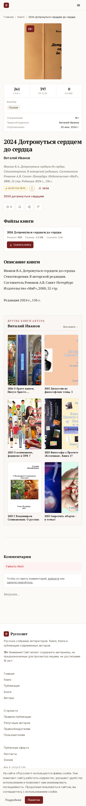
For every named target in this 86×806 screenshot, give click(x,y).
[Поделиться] (29, 207)
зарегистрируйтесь (20, 582)
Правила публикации (17, 716)
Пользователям (14, 735)
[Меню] (78, 5)
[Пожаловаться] (38, 207)
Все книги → (70, 326)
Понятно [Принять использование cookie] (34, 800)
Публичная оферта (16, 747)
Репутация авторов (17, 723)
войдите (53, 578)
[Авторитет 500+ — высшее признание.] (32, 188)
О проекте (11, 710)
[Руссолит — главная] (6, 5)
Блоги (7, 692)
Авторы (9, 698)
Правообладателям (17, 729)
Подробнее (13, 800)
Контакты (10, 754)
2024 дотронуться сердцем (24, 196)
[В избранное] (20, 207)
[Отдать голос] (9, 207)
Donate (8, 760)
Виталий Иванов (17, 158)
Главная (9, 16)
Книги (21, 16)
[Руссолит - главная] (15, 634)
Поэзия (13, 107)
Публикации (12, 685)
